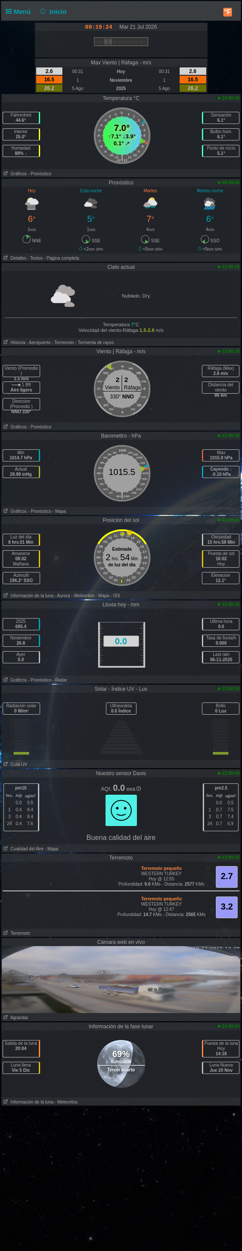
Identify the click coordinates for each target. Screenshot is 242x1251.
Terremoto (16, 933)
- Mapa (59, 511)
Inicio (52, 11)
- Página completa (61, 258)
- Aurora (62, 595)
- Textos (35, 258)
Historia (13, 342)
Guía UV (14, 764)
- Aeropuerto (39, 342)
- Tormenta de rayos (94, 342)
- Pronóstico (39, 173)
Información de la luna (28, 595)
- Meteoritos (83, 595)
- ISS (115, 595)
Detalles (14, 258)
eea (133, 789)
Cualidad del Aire (23, 848)
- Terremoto (63, 342)
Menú (20, 11)
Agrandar (15, 1017)
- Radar (59, 680)
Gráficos (14, 173)
